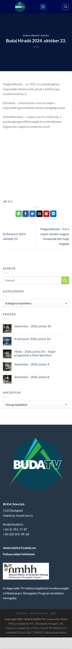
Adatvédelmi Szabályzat (19, 548)
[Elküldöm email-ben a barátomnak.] (39, 213)
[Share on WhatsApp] (19, 213)
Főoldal (22, 613)
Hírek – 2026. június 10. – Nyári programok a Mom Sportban (34, 353)
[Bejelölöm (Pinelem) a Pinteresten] (46, 213)
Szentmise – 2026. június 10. (32, 326)
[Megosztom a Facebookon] (25, 213)
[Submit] (65, 280)
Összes (45, 35)
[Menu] (43, 7)
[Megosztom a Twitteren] (32, 213)
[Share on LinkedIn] (53, 213)
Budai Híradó (31, 35)
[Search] (66, 7)
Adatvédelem (39, 613)
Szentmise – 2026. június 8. (32, 377)
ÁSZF (53, 613)
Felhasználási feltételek (19, 554)
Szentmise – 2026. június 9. (32, 364)
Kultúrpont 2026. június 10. (32, 339)
